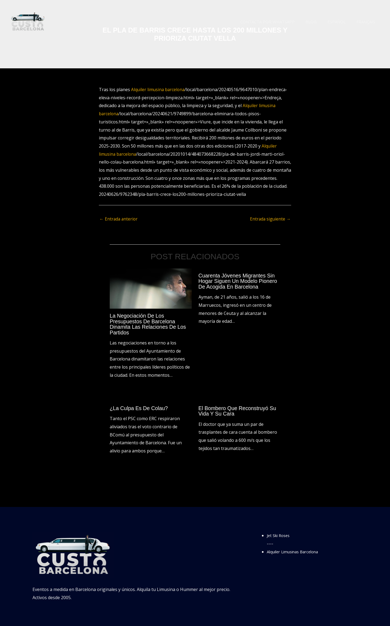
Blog (317, 21)
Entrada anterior (119, 219)
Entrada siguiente (270, 219)
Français (367, 21)
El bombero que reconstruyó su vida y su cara (239, 410)
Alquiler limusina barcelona (158, 89)
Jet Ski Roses (279, 535)
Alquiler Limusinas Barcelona (296, 551)
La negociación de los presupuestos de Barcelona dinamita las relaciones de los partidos (149, 324)
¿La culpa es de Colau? (140, 408)
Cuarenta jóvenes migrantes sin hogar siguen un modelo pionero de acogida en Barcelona (239, 281)
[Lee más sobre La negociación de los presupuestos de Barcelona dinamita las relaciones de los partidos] (151, 289)
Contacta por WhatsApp (277, 21)
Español (341, 21)
